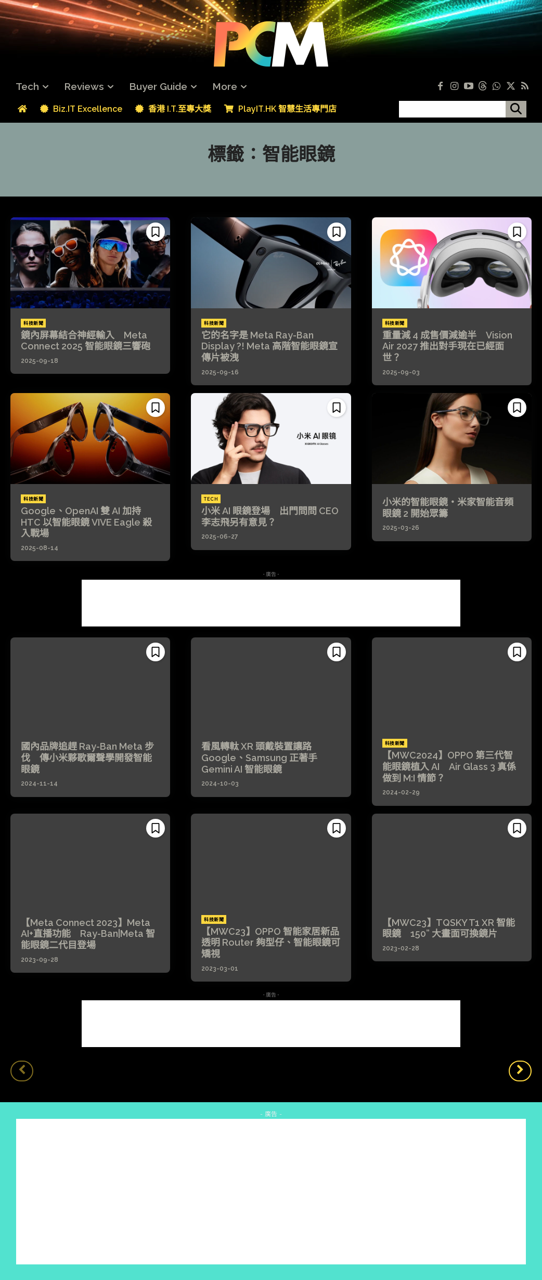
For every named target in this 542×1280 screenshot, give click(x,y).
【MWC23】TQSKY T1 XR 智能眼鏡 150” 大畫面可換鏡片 (448, 928)
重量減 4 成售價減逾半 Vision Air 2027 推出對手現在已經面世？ (447, 346)
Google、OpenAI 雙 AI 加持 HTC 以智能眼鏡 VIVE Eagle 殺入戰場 (86, 522)
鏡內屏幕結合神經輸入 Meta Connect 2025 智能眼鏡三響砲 (85, 341)
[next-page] (520, 1071)
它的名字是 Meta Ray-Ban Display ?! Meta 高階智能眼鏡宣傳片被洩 (269, 346)
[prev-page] (21, 1071)
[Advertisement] (271, 603)
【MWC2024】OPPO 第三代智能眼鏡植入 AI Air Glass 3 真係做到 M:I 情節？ (449, 766)
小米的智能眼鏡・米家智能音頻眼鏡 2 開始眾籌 (447, 508)
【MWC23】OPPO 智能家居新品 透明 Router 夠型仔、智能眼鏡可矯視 (275, 942)
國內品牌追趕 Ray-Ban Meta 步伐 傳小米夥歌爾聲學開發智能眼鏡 (87, 757)
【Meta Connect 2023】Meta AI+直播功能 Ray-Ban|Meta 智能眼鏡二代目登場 (88, 933)
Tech (211, 499)
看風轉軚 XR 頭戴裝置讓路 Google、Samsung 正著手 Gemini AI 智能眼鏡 (261, 757)
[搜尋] (516, 109)
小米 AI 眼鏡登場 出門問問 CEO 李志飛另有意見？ (270, 516)
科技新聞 (33, 323)
